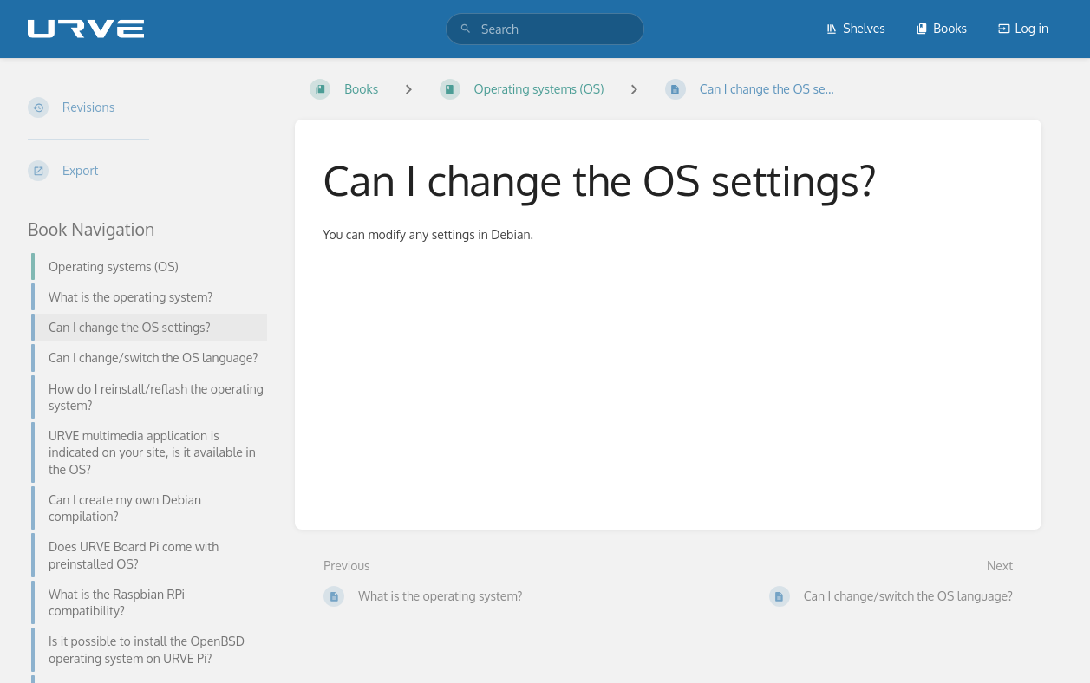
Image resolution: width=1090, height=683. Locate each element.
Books (941, 28)
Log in (1023, 28)
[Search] (466, 29)
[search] (545, 29)
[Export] (147, 171)
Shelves (855, 28)
